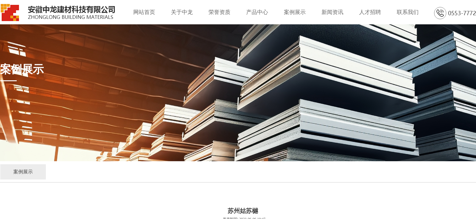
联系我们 (408, 12)
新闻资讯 (332, 12)
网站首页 (144, 12)
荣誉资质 (219, 12)
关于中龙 (182, 12)
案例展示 (295, 12)
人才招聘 (370, 12)
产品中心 (257, 12)
